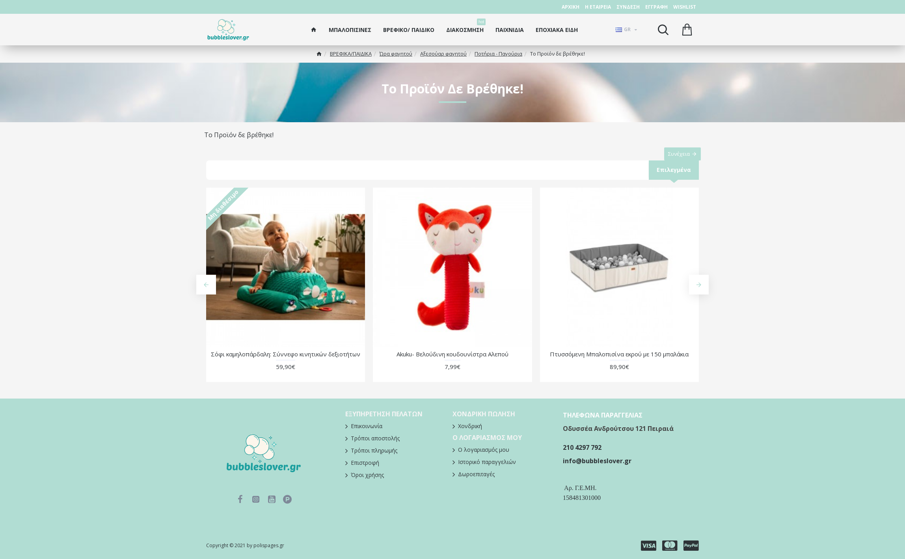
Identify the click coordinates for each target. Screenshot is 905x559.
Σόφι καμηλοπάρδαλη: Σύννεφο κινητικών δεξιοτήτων (285, 362)
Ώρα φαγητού (396, 53)
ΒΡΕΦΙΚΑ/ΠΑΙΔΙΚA (351, 53)
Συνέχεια (675, 157)
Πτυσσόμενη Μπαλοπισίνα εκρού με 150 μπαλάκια (619, 362)
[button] (206, 293)
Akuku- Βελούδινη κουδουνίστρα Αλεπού (452, 362)
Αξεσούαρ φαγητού (443, 53)
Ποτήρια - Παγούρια (498, 53)
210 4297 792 (582, 447)
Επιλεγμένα (673, 178)
